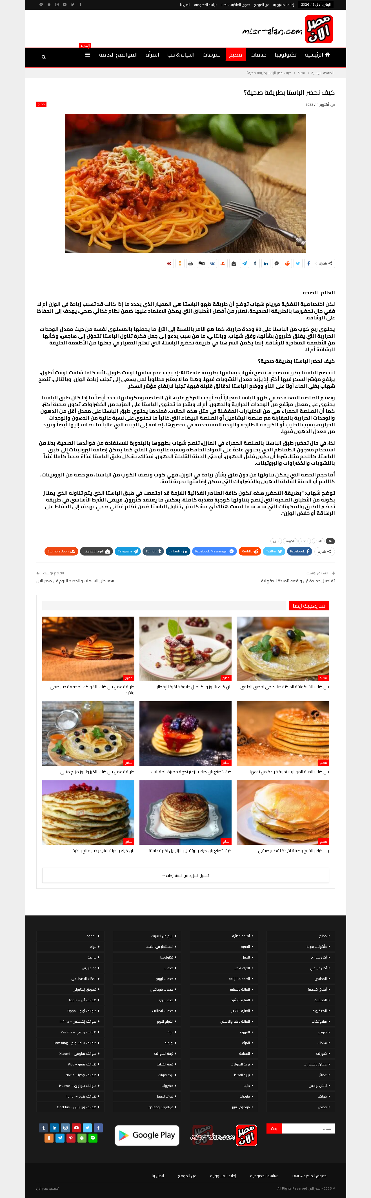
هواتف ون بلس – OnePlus (76, 1107)
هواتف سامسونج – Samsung (75, 1043)
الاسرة (245, 946)
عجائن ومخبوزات (315, 1064)
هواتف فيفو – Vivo (82, 1064)
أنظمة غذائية (241, 936)
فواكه (322, 1096)
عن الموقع (261, 4)
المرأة (152, 54)
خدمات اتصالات (162, 1010)
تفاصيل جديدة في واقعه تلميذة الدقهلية (298, 581)
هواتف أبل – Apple (82, 1000)
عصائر (323, 1075)
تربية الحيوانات (240, 1064)
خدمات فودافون (161, 989)
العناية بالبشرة (240, 1000)
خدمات (258, 54)
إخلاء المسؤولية (283, 4)
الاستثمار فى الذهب (159, 946)
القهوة (245, 1032)
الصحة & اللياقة (239, 978)
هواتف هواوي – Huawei (77, 1085)
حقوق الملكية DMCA (235, 4)
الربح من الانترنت (162, 936)
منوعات (212, 54)
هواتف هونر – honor (81, 1096)
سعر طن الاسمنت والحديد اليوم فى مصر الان (75, 581)
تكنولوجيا (286, 54)
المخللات (320, 1000)
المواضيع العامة (118, 54)
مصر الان (42, 1188)
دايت (246, 1085)
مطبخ (235, 54)
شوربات (321, 1053)
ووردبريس (89, 968)
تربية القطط (242, 1075)
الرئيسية (317, 54)
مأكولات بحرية (316, 946)
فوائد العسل (164, 1096)
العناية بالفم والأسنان (235, 1021)
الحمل (245, 957)
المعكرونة (319, 1010)
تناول (276, 541)
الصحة (304, 541)
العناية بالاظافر (240, 989)
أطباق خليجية (317, 989)
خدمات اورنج (164, 978)
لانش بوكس (318, 1085)
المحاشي (320, 978)
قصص (322, 1107)
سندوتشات (319, 1021)
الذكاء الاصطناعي (83, 978)
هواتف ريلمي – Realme (78, 1032)
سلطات (322, 1043)
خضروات (167, 1085)
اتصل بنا (185, 4)
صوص (322, 1032)
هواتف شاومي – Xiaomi (77, 1053)
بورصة (169, 1043)
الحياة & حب (180, 54)
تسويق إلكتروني (84, 989)
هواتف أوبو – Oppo (81, 1010)
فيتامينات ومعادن (160, 1107)
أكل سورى (319, 957)
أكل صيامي (318, 968)
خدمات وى (165, 1000)
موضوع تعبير (241, 1107)
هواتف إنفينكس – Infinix (78, 1021)
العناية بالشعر (240, 1010)
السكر (318, 541)
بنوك (170, 1032)
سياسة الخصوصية (205, 4)
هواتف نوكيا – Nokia (81, 1075)
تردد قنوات (165, 1075)
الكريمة (290, 541)
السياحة (244, 1053)
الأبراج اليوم (165, 1021)
